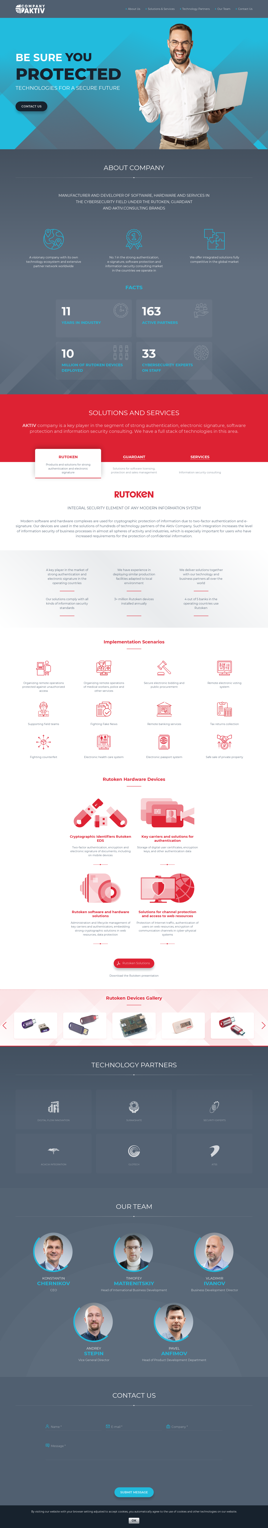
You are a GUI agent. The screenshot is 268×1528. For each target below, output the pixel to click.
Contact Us (31, 106)
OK (134, 1520)
